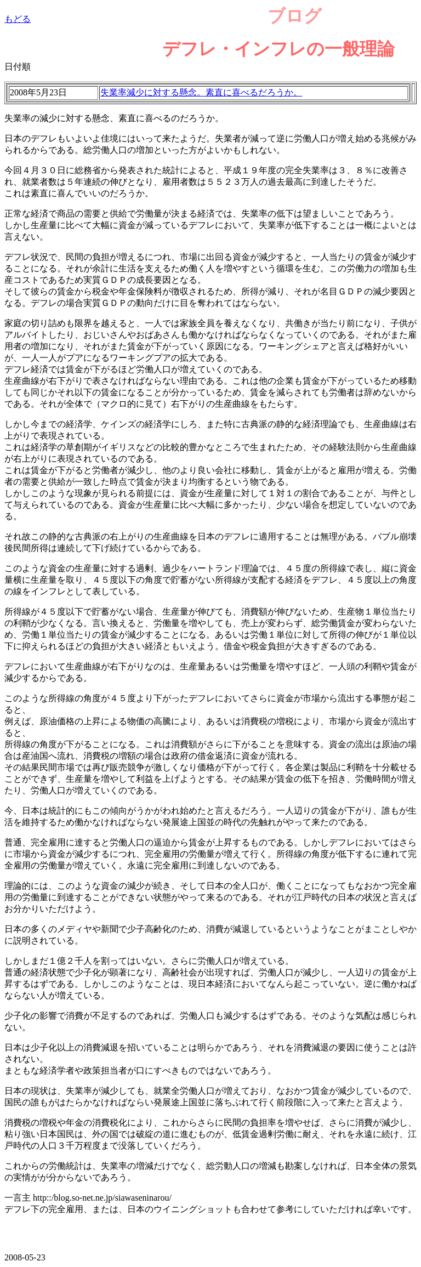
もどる (17, 19)
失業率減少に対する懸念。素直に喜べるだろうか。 (201, 92)
